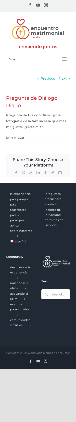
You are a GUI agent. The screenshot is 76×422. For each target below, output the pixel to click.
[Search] (46, 294)
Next (63, 78)
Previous (48, 78)
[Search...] (55, 294)
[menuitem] (20, 241)
